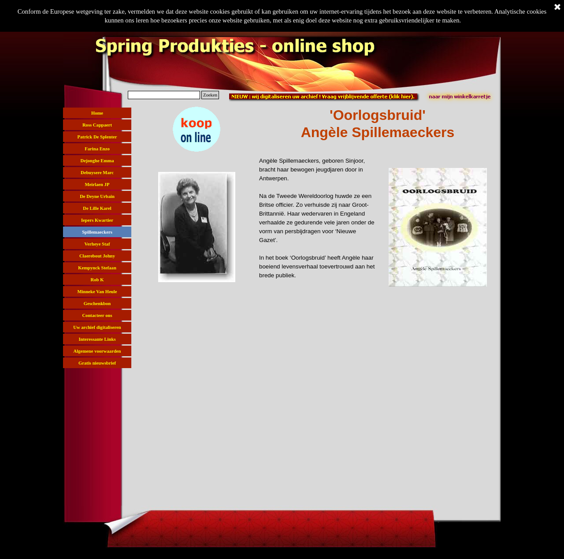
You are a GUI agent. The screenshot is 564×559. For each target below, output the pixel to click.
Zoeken (210, 95)
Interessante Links (96, 339)
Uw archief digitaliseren (97, 327)
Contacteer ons (97, 315)
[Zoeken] (164, 95)
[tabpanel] (377, 124)
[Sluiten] (557, 7)
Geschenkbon (97, 303)
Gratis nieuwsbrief (97, 363)
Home (97, 113)
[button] (197, 106)
